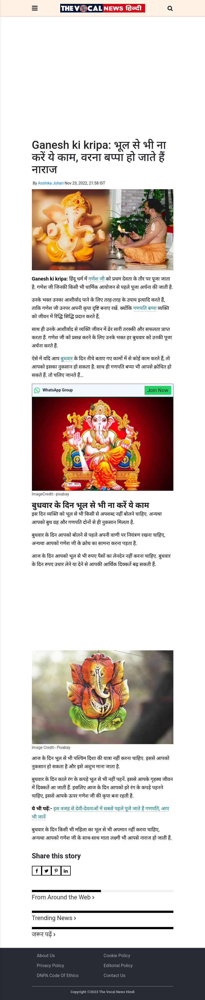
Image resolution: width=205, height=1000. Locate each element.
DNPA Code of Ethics (58, 975)
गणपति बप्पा (144, 308)
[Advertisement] (102, 88)
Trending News (52, 918)
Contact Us (115, 975)
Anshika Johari (51, 183)
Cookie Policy (117, 955)
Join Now (157, 390)
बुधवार (67, 358)
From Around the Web (61, 897)
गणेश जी (96, 279)
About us (46, 955)
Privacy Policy (50, 965)
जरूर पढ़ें (42, 934)
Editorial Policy (118, 965)
